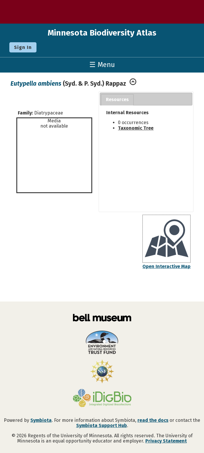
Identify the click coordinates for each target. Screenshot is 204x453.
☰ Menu (102, 65)
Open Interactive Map (166, 266)
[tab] (117, 99)
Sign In (23, 47)
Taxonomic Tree (136, 128)
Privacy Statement (166, 441)
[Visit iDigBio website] (102, 398)
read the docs (152, 420)
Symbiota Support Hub (101, 425)
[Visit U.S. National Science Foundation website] (102, 372)
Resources (117, 99)
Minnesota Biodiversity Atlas (102, 33)
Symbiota (41, 420)
